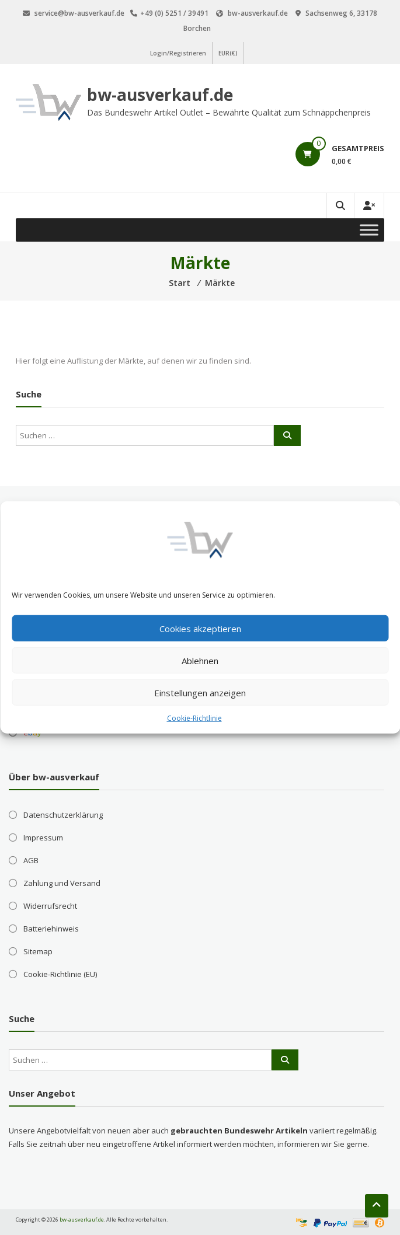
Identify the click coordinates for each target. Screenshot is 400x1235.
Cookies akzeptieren (200, 628)
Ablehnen (200, 660)
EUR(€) (228, 53)
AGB (31, 860)
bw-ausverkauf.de (160, 94)
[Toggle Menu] (369, 229)
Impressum (43, 837)
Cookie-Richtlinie (194, 718)
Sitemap (38, 951)
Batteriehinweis (51, 928)
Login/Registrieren (178, 53)
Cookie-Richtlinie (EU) (60, 974)
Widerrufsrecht (50, 906)
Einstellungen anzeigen (200, 692)
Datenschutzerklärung (63, 815)
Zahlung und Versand (61, 883)
